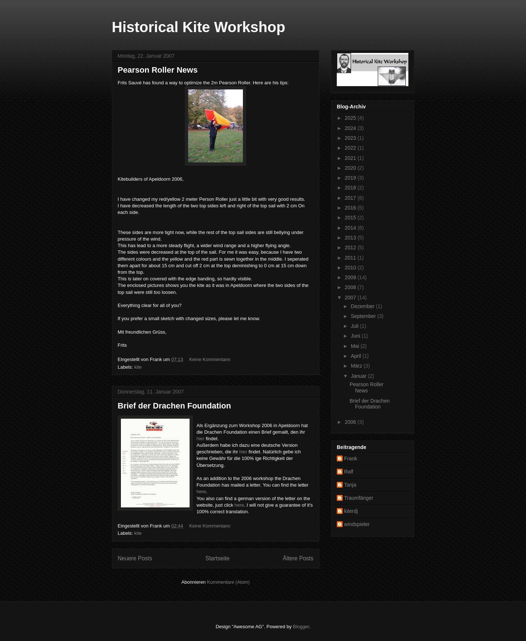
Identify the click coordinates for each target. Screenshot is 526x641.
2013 (351, 238)
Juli (355, 326)
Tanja (350, 485)
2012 (351, 247)
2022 (351, 148)
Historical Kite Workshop (198, 27)
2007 (351, 297)
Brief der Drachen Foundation (174, 405)
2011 (351, 258)
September (364, 316)
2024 (351, 128)
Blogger (301, 626)
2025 (351, 118)
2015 (351, 217)
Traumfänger (358, 498)
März (357, 366)
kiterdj (351, 511)
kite (138, 367)
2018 (351, 188)
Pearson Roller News (158, 69)
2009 (351, 277)
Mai (355, 346)
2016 (351, 208)
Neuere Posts (135, 558)
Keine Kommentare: (211, 359)
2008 (351, 287)
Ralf (348, 472)
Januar (359, 376)
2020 (351, 168)
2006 (351, 422)
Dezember (363, 306)
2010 (351, 267)
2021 (351, 158)
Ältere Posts (298, 558)
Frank (350, 458)
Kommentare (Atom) (228, 582)
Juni (356, 336)
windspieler (357, 524)
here (201, 491)
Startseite (217, 558)
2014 (351, 228)
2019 (351, 178)
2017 (351, 198)
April (356, 356)
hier (201, 438)
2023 (351, 138)
